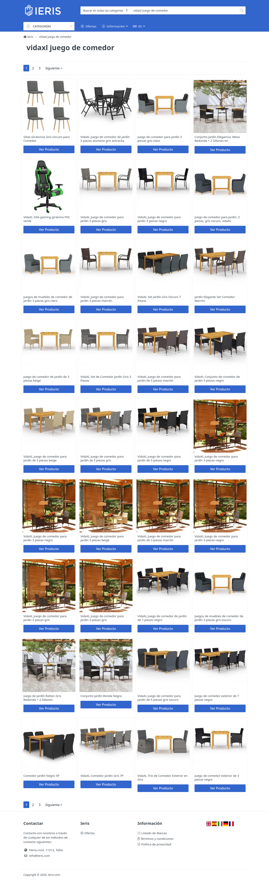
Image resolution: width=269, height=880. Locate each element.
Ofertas (87, 833)
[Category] (105, 10)
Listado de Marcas (152, 833)
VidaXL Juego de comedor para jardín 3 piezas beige (102, 538)
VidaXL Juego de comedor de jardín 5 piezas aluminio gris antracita (105, 139)
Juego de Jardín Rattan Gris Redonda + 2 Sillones (42, 698)
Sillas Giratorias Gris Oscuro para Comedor (46, 139)
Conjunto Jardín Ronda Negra (101, 696)
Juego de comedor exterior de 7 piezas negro (217, 698)
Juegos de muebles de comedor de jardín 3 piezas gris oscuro (219, 618)
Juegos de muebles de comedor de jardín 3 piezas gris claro (47, 299)
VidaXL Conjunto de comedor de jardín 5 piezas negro (217, 378)
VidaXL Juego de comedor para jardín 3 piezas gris (102, 219)
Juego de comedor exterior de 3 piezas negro (217, 777)
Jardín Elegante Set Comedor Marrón (215, 299)
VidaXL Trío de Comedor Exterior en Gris (163, 777)
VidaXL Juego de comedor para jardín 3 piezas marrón (102, 299)
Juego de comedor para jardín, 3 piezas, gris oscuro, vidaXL (217, 219)
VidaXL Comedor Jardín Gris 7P (101, 776)
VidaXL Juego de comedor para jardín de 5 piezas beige (45, 458)
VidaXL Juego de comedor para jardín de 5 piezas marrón (159, 378)
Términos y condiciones (155, 839)
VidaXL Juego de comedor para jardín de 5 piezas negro (159, 458)
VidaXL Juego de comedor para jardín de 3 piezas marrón (159, 538)
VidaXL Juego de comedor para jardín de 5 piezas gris (102, 458)
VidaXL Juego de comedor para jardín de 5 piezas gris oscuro (159, 698)
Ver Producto (49, 149)
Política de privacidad (154, 844)
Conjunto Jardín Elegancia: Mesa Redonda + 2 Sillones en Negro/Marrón (217, 140)
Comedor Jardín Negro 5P (41, 776)
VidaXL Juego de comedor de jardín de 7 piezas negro (162, 618)
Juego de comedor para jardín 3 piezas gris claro (160, 139)
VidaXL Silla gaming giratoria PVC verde (46, 219)
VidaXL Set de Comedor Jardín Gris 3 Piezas (105, 378)
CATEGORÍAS (49, 26)
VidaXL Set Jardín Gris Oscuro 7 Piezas (159, 299)
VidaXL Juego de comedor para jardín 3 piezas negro (159, 219)
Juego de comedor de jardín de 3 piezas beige (46, 378)
